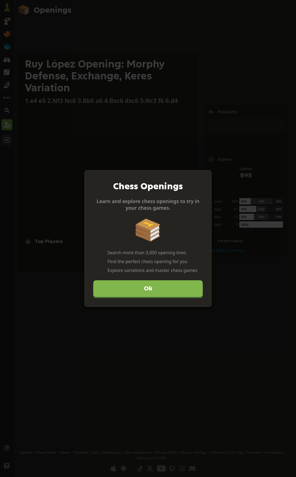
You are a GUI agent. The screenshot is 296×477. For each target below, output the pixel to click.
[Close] (205, 176)
